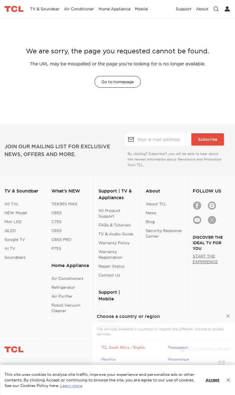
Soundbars (14, 257)
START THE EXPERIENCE (205, 259)
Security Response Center (164, 233)
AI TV (9, 248)
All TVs (11, 203)
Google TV (14, 239)
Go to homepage (118, 81)
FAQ (102, 311)
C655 (56, 230)
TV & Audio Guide (115, 233)
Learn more (71, 385)
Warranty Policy (114, 242)
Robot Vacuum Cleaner (65, 308)
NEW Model (15, 212)
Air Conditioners (67, 278)
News (151, 212)
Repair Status (111, 266)
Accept (212, 379)
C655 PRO (61, 239)
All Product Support (109, 213)
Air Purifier (62, 296)
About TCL (156, 203)
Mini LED (13, 221)
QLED (10, 230)
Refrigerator (63, 287)
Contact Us (109, 275)
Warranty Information (109, 323)
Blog (150, 221)
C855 (56, 212)
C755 (56, 221)
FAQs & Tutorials (114, 225)
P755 (56, 248)
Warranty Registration (110, 254)
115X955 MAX (64, 203)
